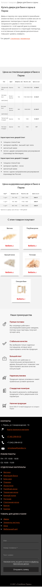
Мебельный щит (10, 529)
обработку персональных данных (26, 563)
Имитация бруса (10, 475)
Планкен (7, 482)
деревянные (25, 38)
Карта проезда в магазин (18, 429)
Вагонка (7, 472)
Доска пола (8, 485)
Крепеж (6, 509)
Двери (6, 519)
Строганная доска (11, 502)
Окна (5, 525)
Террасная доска (10, 492)
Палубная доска (10, 489)
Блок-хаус (7, 479)
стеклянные (15, 38)
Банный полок (9, 495)
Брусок (6, 505)
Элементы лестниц (11, 522)
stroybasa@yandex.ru (17, 448)
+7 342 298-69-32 (14, 436)
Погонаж (7, 499)
